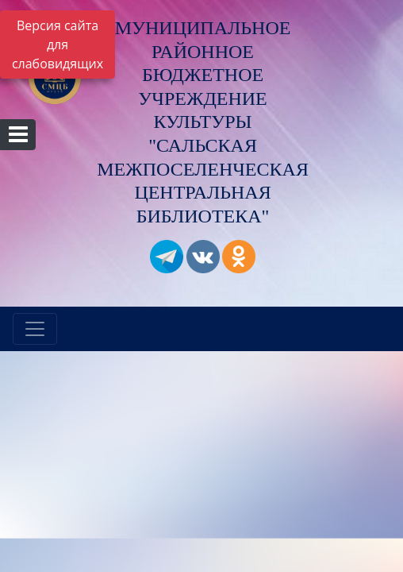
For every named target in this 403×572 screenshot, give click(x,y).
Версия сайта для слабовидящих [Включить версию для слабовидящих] (57, 44)
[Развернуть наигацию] (35, 329)
